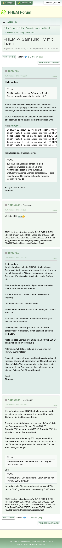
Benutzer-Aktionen (49, 63)
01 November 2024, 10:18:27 (16, 210)
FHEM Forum (19, 12)
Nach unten (9, 57)
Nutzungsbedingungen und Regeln (27, 541)
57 (37, 57)
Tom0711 (13, 71)
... (31, 57)
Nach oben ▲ (47, 541)
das (20, 216)
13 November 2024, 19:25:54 (16, 258)
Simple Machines (38, 545)
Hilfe (10, 541)
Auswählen (16, 126)
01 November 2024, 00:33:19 (16, 76)
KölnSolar (14, 205)
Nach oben (8, 518)
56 (33, 57)
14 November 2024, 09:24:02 (16, 405)
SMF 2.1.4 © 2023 (24, 545)
